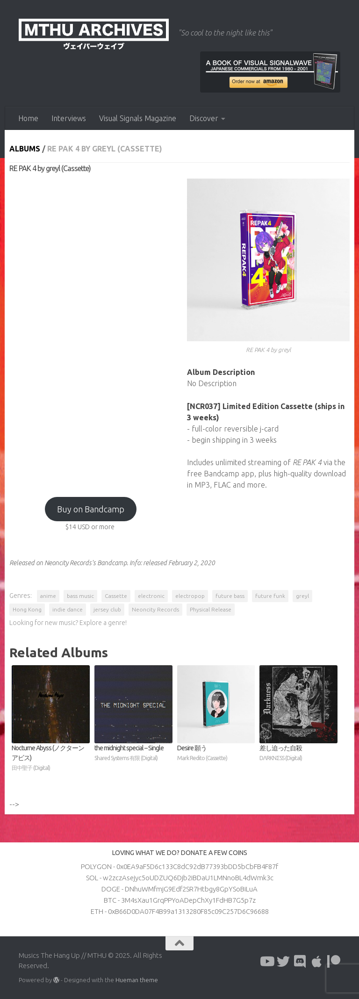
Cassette (116, 596)
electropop (190, 596)
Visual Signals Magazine (137, 118)
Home (28, 118)
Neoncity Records (155, 609)
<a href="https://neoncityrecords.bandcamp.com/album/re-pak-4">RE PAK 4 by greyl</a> (90, 330)
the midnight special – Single (133, 753)
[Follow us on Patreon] (333, 961)
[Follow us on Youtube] (266, 961)
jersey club (107, 609)
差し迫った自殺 (298, 753)
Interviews (68, 118)
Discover (203, 118)
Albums (24, 148)
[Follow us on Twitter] (283, 961)
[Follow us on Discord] (300, 961)
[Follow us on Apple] (316, 961)
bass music (80, 596)
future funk (270, 596)
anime (48, 596)
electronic (151, 596)
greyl (302, 596)
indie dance (67, 609)
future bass (229, 596)
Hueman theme (136, 980)
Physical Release (210, 609)
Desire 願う (216, 753)
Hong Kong (27, 609)
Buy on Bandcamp (90, 509)
